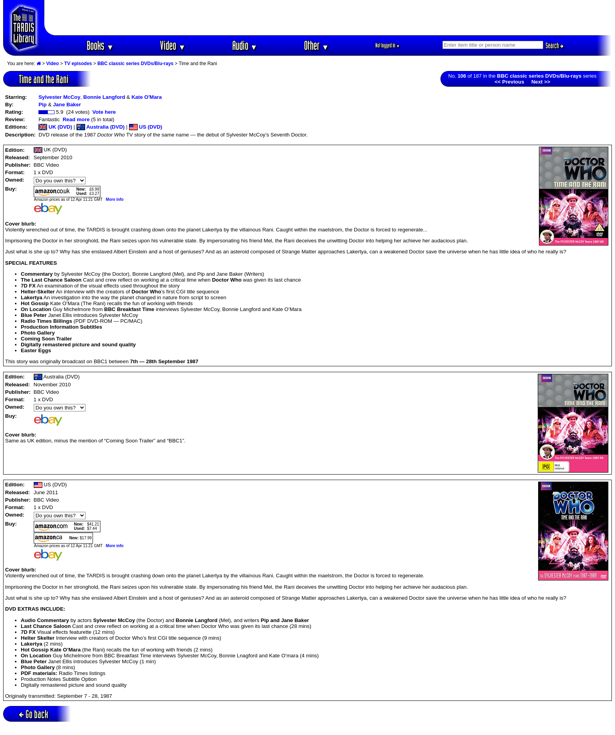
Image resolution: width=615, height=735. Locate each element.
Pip (42, 104)
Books (100, 45)
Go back (33, 714)
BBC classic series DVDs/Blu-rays (135, 63)
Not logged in (387, 45)
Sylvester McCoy (59, 97)
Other (316, 45)
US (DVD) (145, 127)
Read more (76, 119)
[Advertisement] (328, 17)
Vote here (104, 112)
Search (555, 45)
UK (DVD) (55, 127)
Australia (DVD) (100, 127)
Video (173, 45)
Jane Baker (67, 104)
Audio (245, 45)
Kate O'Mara (146, 97)
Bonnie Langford (104, 97)
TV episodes (78, 63)
